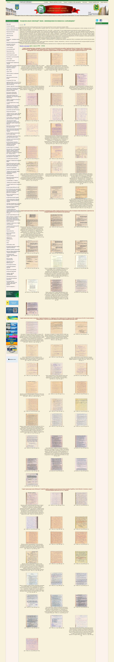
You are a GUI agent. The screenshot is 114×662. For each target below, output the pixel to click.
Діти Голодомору (10, 175)
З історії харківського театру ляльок (12, 103)
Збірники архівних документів (13, 249)
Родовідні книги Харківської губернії (12, 63)
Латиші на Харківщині (11, 167)
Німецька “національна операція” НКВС (13, 161)
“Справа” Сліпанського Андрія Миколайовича (13, 223)
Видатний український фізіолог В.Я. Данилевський (13, 126)
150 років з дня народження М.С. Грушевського (13, 139)
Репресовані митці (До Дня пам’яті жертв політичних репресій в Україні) (13, 130)
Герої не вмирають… (11, 286)
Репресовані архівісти (11, 111)
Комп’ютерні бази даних (11, 54)
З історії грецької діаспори (12, 158)
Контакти (84, 2)
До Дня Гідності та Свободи (12, 147)
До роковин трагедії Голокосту (13, 109)
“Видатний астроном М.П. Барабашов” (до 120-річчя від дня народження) (13, 96)
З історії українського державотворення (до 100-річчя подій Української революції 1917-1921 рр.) (13, 211)
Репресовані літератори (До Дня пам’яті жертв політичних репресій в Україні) (13, 89)
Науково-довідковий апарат (12, 29)
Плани (7, 240)
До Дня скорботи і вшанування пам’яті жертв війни (13, 133)
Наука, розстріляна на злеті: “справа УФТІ (12, 195)
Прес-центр (8, 69)
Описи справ (9, 58)
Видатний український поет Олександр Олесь (12, 178)
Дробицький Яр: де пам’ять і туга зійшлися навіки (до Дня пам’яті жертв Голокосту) (13, 83)
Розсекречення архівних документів (11, 279)
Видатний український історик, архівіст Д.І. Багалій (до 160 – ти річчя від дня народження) (13, 164)
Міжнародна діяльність (11, 276)
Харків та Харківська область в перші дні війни (13, 100)
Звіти (7, 242)
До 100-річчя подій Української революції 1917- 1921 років (13, 156)
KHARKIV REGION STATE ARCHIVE (10, 45)
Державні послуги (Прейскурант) (10, 262)
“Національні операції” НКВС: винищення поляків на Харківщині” (13, 172)
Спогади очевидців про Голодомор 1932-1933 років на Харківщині (13, 204)
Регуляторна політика (11, 264)
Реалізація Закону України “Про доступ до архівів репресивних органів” (11, 283)
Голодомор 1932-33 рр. (11, 80)
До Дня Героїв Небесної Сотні (12, 169)
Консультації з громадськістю (9, 259)
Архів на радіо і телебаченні (12, 73)
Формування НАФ (10, 31)
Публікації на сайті (10, 244)
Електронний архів (10, 49)
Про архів (8, 24)
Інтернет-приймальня (94, 2)
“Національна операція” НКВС (13, 182)
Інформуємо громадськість (9, 238)
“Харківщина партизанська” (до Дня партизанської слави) (13, 136)
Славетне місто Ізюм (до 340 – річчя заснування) (12, 226)
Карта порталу (104, 2)
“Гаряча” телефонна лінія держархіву (72, 2)
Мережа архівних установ (56, 2)
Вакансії (8, 229)
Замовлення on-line (10, 53)
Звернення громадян (10, 235)
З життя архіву (9, 47)
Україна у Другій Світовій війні (13, 86)
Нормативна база (10, 51)
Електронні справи (10, 60)
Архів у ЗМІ (9, 71)
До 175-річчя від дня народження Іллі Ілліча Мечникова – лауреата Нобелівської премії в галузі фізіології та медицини (13, 191)
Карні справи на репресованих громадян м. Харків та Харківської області (13, 66)
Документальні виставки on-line (11, 78)
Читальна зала (9, 33)
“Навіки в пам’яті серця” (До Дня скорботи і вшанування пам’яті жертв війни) (13, 114)
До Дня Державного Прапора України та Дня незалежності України (12, 200)
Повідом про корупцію (11, 269)
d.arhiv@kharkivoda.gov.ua (93, 13)
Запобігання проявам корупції (11, 267)
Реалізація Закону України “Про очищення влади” (11, 255)
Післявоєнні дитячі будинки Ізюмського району (12, 207)
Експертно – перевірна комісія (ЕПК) (13, 40)
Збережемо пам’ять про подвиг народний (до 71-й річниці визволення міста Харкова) (13, 106)
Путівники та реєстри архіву (12, 56)
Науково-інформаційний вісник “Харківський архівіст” (13, 252)
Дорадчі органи (9, 35)
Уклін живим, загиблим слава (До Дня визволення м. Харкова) (13, 118)
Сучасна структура (10, 26)
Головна (46, 2)
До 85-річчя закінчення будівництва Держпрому (11, 93)
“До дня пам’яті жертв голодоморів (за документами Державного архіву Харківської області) (13, 122)
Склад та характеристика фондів (13, 27)
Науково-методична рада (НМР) (13, 42)
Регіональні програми (11, 271)
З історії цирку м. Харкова (12, 180)
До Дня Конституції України (12, 197)
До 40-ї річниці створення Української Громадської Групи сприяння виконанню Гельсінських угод (13, 143)
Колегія (8, 37)
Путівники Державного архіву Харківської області (12, 247)
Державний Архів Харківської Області (57, 9)
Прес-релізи (9, 75)
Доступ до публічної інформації (10, 233)
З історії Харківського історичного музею (13, 185)
